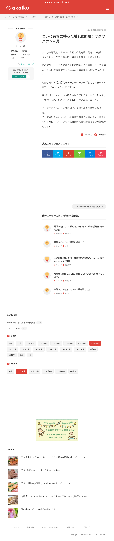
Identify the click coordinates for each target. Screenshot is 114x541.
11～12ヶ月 (80, 349)
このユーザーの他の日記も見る (89, 206)
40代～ (73, 371)
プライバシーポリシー (50, 527)
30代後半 (61, 371)
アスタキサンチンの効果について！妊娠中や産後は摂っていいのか (53, 457)
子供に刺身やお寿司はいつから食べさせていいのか (45, 483)
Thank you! (19, 76)
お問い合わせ (71, 527)
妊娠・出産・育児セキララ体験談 (24, 322)
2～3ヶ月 (56, 343)
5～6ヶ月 (20, 45)
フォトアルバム (17, 328)
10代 (10, 371)
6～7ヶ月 (12, 349)
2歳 (21, 355)
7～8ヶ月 (25, 349)
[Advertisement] (74, 183)
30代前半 (48, 371)
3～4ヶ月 (69, 343)
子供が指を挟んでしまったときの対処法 (40, 470)
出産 (20, 343)
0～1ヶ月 (30, 343)
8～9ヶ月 (39, 349)
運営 (87, 527)
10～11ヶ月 (66, 349)
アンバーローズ (27, 64)
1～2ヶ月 (43, 343)
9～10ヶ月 (52, 349)
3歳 (30, 355)
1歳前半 (93, 349)
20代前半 (102, 134)
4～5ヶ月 (82, 343)
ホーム (16, 527)
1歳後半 (12, 355)
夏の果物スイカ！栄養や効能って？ (38, 509)
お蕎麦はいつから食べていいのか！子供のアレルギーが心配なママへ (54, 496)
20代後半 (35, 371)
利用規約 (30, 527)
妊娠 (10, 343)
